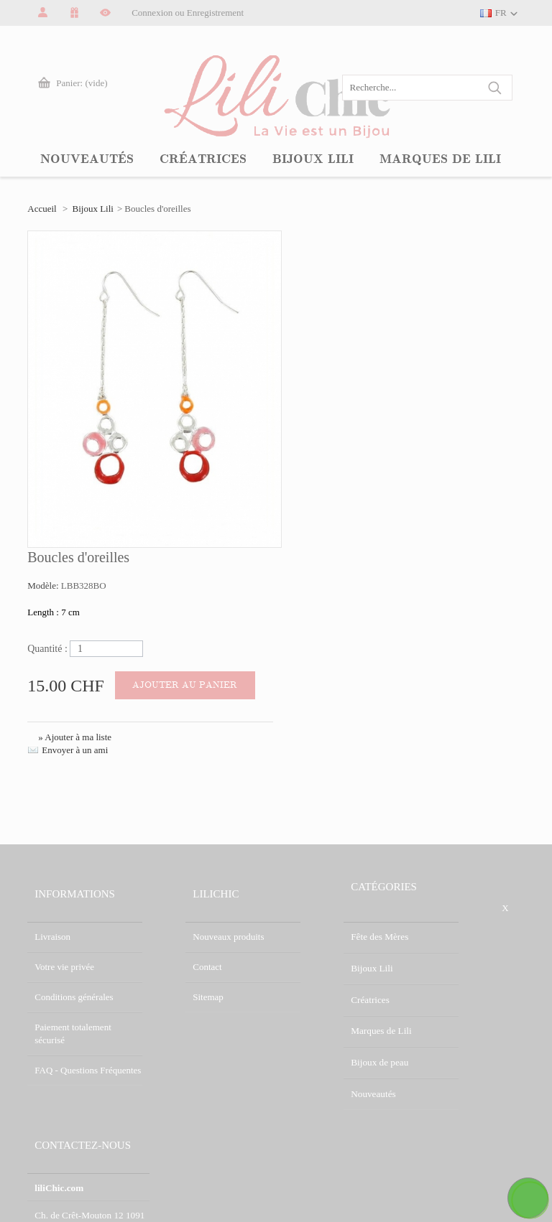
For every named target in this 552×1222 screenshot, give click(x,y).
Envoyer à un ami (337, 432)
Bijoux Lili (79, 208)
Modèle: (306, 268)
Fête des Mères (366, 726)
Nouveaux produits (215, 726)
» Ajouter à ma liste (337, 419)
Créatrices (357, 786)
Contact (194, 756)
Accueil (28, 208)
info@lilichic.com (83, 1063)
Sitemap (195, 786)
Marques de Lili (367, 816)
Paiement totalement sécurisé (60, 823)
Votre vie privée (51, 756)
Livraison (40, 726)
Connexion (142, 12)
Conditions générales (61, 786)
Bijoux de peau (366, 846)
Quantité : (310, 331)
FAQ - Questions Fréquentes (75, 859)
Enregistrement (206, 12)
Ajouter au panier (447, 368)
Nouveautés (360, 877)
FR (514, 12)
